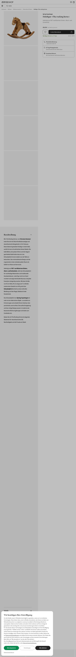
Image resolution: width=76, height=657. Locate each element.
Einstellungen (27, 648)
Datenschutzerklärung (9, 652)
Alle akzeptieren (11, 648)
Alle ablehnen (43, 648)
